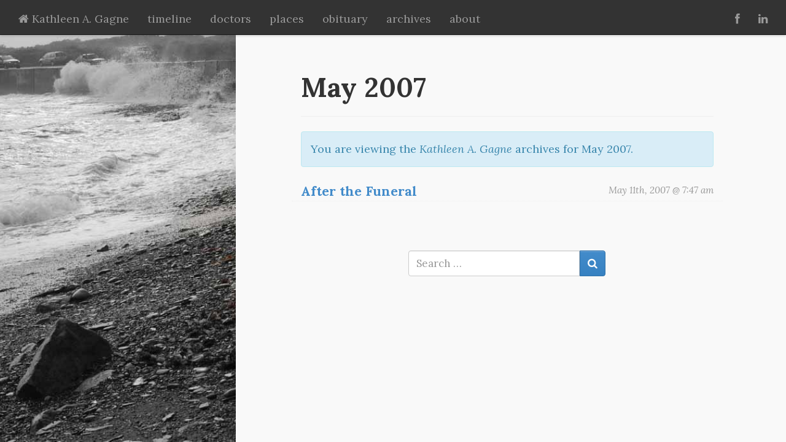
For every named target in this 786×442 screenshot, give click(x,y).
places (287, 19)
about (464, 19)
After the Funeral (359, 191)
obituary (345, 19)
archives (408, 19)
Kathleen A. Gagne (73, 19)
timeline (169, 19)
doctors (230, 19)
